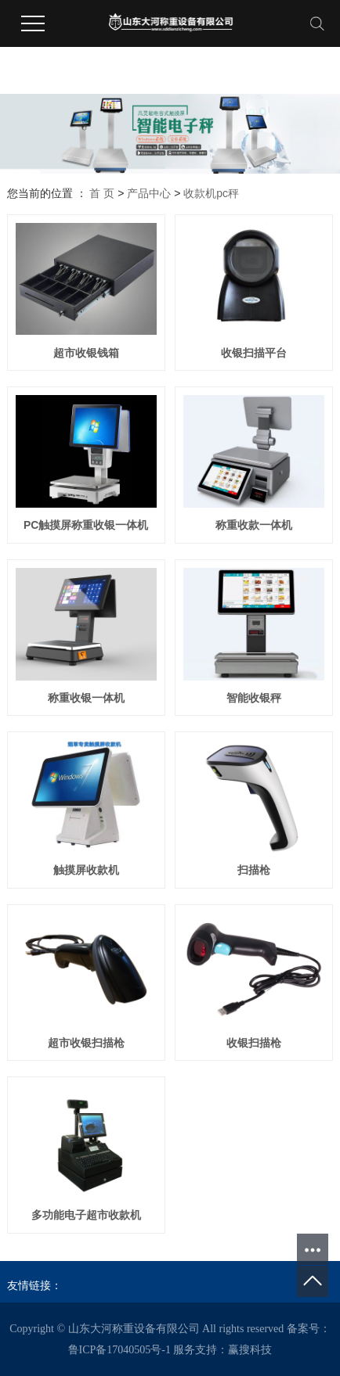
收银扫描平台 (254, 353)
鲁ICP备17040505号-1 (119, 1350)
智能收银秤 (253, 698)
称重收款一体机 (253, 525)
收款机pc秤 (211, 193)
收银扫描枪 (253, 1042)
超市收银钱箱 (86, 353)
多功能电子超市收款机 (86, 1215)
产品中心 (149, 193)
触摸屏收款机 (86, 870)
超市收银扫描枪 (86, 1042)
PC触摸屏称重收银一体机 (86, 525)
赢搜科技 (250, 1350)
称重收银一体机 (86, 698)
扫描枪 (253, 870)
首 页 (101, 193)
